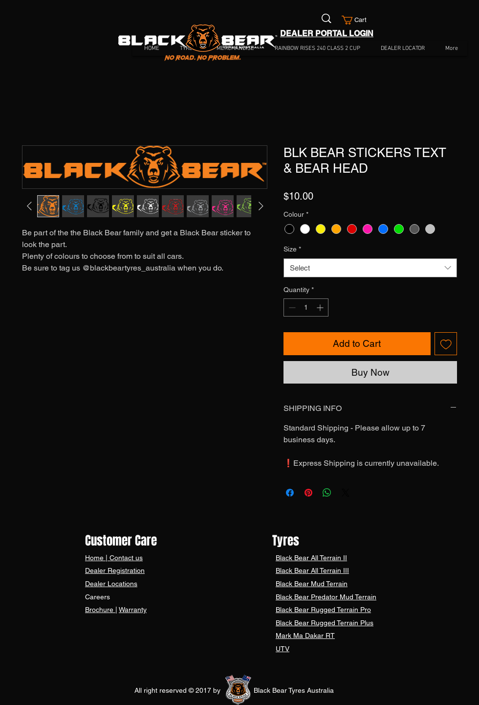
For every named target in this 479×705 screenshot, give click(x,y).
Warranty (133, 610)
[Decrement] (291, 307)
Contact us (125, 558)
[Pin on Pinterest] (308, 493)
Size (292, 249)
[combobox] (370, 267)
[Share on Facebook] (290, 493)
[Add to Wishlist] (446, 343)
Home (95, 558)
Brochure (100, 610)
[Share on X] (345, 493)
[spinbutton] (306, 307)
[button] (358, 20)
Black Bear (293, 558)
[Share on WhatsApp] (327, 493)
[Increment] (321, 307)
